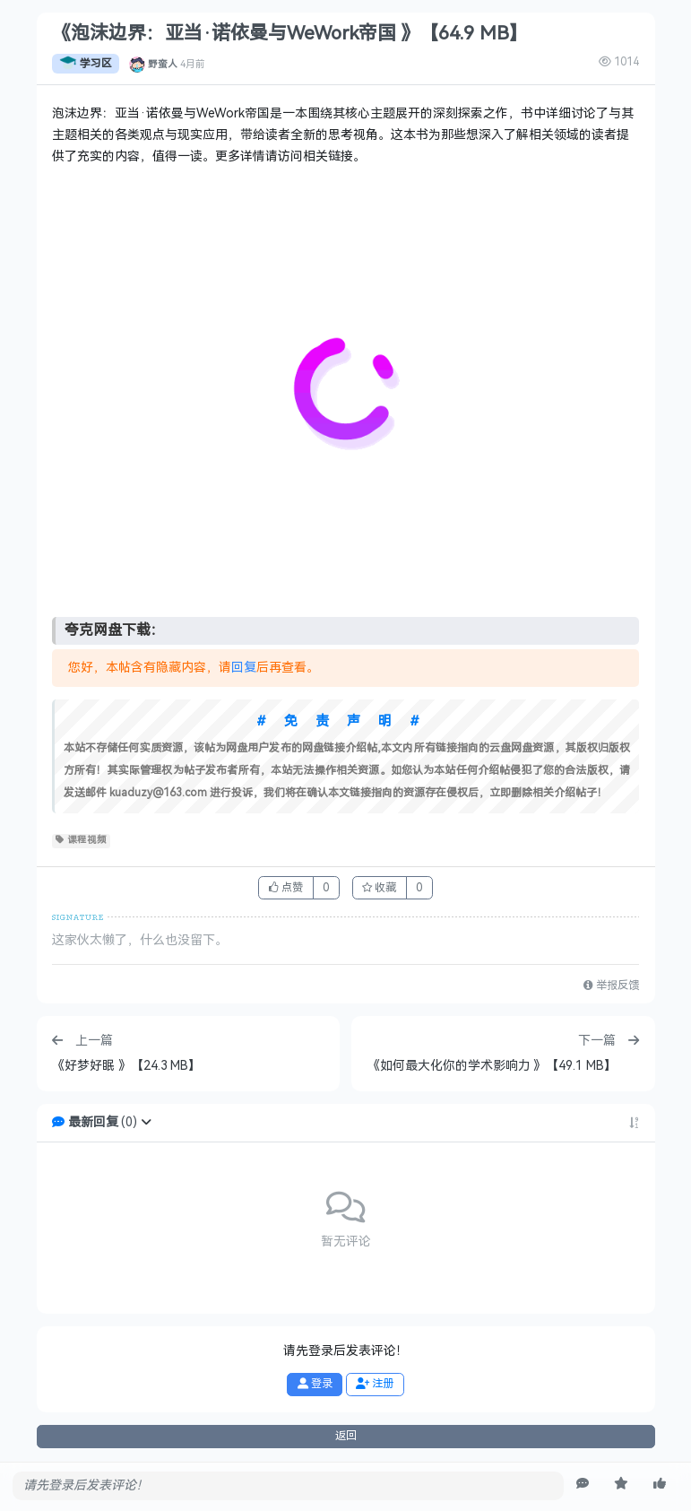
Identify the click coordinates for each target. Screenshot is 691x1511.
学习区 (85, 63)
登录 (315, 1383)
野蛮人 (162, 63)
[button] (146, 1122)
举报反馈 (611, 985)
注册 (374, 1383)
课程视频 (81, 840)
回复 (243, 667)
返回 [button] (346, 1435)
